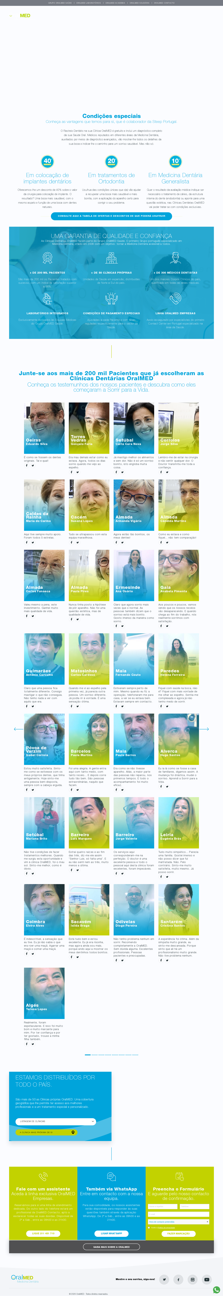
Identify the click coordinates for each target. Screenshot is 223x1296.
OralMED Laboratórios (88, 3)
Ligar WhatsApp (111, 1233)
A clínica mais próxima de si (37, 1133)
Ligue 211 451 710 (43, 1233)
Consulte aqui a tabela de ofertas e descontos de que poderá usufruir (111, 216)
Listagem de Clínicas (32, 1122)
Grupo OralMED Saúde (60, 3)
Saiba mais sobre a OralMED (111, 1247)
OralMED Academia (115, 3)
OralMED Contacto (164, 3)
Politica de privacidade (166, 1227)
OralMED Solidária (139, 3)
